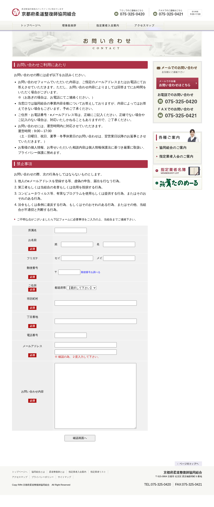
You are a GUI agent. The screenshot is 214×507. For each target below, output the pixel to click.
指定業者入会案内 (77, 484)
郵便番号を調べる (90, 272)
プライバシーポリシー (43, 489)
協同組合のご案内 (173, 147)
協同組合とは (38, 484)
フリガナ (32, 258)
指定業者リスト (98, 484)
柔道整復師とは (56, 484)
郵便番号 (32, 267)
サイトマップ (64, 489)
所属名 (32, 230)
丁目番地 (32, 316)
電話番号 (32, 335)
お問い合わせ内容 (32, 397)
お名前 (32, 240)
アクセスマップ (19, 489)
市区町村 (32, 298)
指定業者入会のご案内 (176, 156)
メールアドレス (32, 346)
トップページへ (19, 484)
